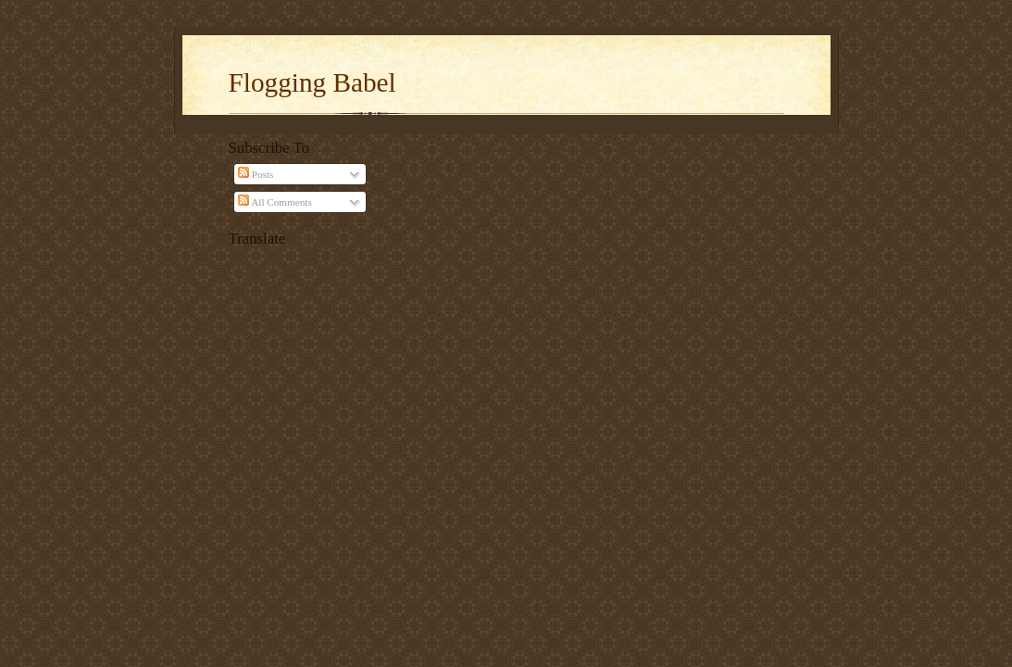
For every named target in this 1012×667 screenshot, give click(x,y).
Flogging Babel (312, 82)
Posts (255, 174)
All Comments (275, 202)
